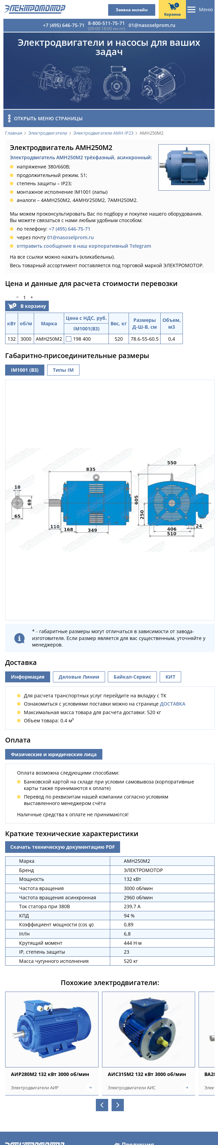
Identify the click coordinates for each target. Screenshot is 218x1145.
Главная (13, 133)
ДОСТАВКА (172, 702)
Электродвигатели (47, 133)
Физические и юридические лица (54, 752)
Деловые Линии (79, 675)
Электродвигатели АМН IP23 (103, 133)
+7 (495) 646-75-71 (64, 25)
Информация (27, 675)
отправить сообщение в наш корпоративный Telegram (84, 246)
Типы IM (63, 370)
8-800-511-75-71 (106, 23)
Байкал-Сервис (132, 675)
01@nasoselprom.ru (152, 25)
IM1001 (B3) (25, 370)
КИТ (170, 675)
